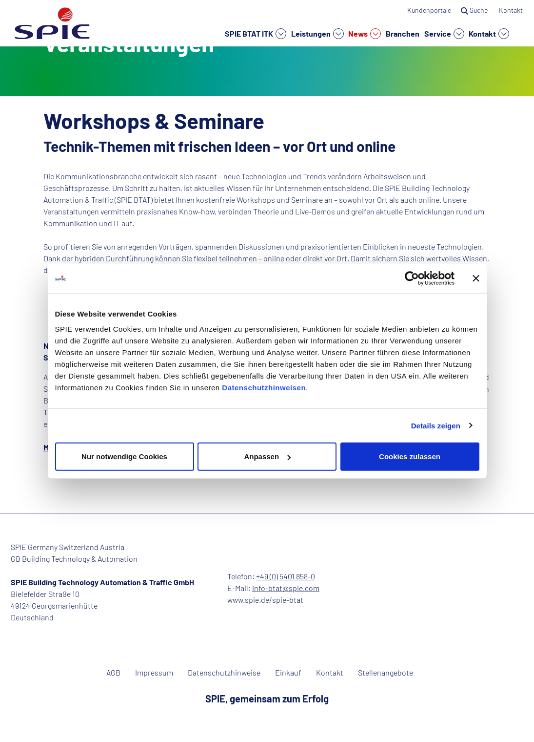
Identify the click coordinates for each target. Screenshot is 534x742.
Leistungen (317, 33)
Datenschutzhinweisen (264, 387)
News (364, 33)
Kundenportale (429, 10)
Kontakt (489, 33)
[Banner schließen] (476, 278)
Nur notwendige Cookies (124, 456)
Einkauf (288, 673)
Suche (475, 10)
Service (444, 33)
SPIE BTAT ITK (255, 33)
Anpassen (267, 456)
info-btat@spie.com (285, 588)
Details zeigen (435, 425)
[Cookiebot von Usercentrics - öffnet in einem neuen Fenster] (412, 278)
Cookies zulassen (409, 456)
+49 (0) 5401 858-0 (285, 576)
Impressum (154, 673)
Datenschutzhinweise (224, 673)
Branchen (402, 33)
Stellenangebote (385, 673)
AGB (113, 673)
